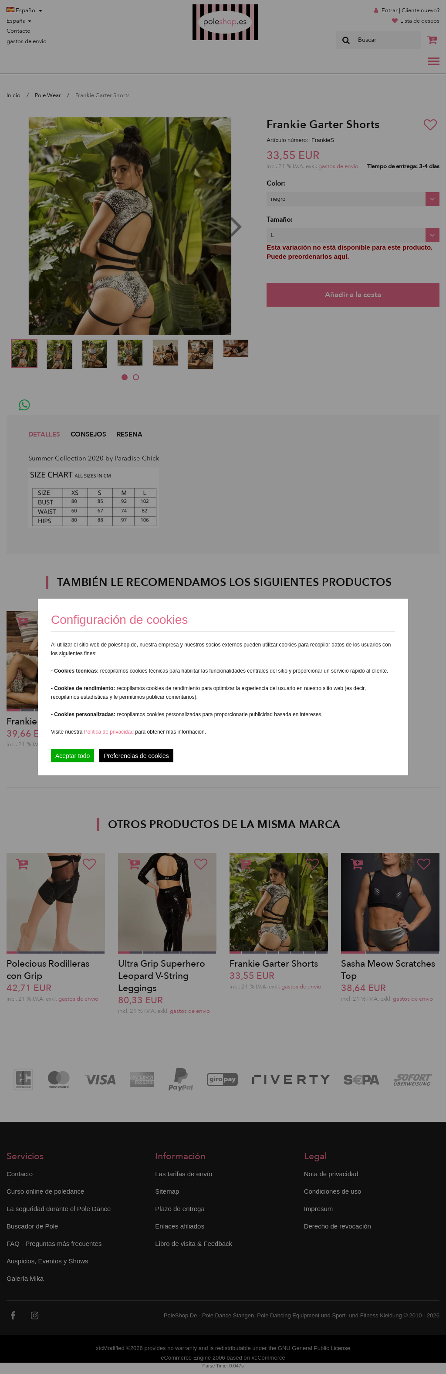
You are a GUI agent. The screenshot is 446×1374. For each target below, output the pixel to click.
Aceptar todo (72, 755)
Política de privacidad (109, 732)
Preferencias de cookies (136, 755)
